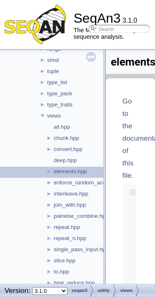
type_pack (59, 93)
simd (53, 60)
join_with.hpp (70, 205)
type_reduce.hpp (74, 283)
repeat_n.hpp (70, 238)
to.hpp (61, 272)
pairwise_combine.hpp (81, 216)
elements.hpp (70, 171)
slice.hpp (65, 260)
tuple (53, 71)
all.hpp (62, 127)
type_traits (60, 104)
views (54, 116)
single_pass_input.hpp (81, 249)
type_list (57, 82)
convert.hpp (68, 149)
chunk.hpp (66, 138)
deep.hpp (65, 160)
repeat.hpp (67, 227)
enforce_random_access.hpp (89, 182)
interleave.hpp (71, 194)
